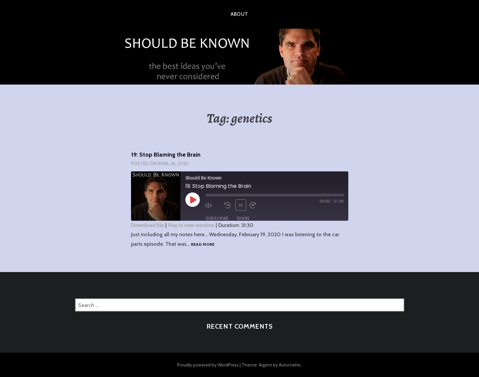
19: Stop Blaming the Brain (165, 154)
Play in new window (191, 225)
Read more (203, 244)
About (239, 14)
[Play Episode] (192, 199)
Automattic (290, 365)
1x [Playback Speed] (241, 205)
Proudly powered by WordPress (208, 365)
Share (243, 218)
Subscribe (217, 218)
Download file (147, 225)
